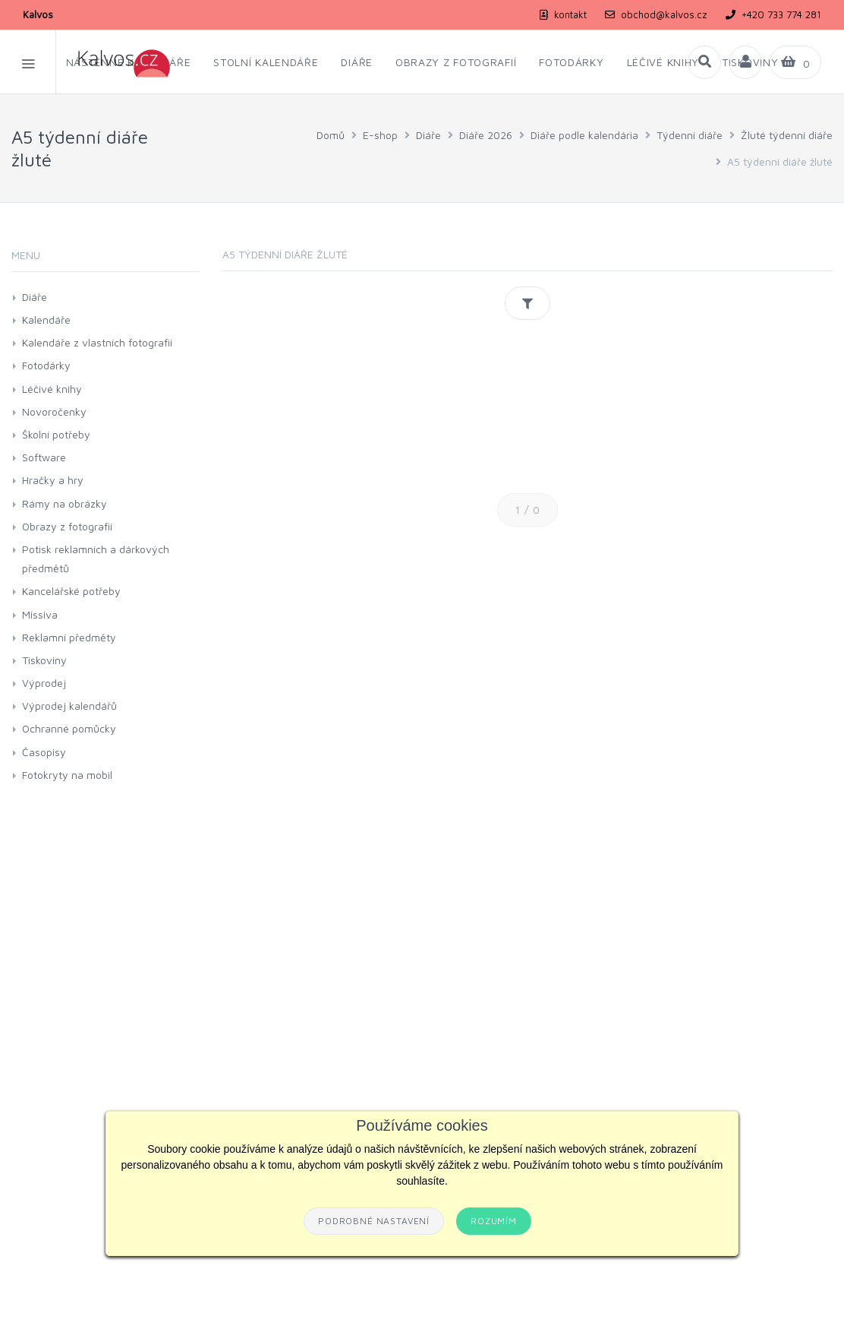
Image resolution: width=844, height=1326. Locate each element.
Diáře (428, 134)
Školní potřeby (56, 434)
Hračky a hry (52, 479)
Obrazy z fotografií (67, 526)
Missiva (40, 614)
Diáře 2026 (485, 134)
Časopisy (44, 751)
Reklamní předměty (69, 637)
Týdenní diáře (690, 134)
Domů (330, 134)
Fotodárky (46, 365)
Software (44, 457)
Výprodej (44, 682)
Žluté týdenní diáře (787, 134)
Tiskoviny (44, 660)
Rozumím (494, 1220)
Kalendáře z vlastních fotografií (97, 342)
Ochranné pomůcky (69, 728)
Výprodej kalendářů (69, 705)
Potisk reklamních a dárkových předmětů (95, 558)
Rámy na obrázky (64, 503)
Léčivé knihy (52, 388)
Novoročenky (54, 411)
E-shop (380, 134)
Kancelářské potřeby (71, 590)
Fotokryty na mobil (67, 774)
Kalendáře (46, 319)
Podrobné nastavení (374, 1220)
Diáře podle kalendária (584, 134)
